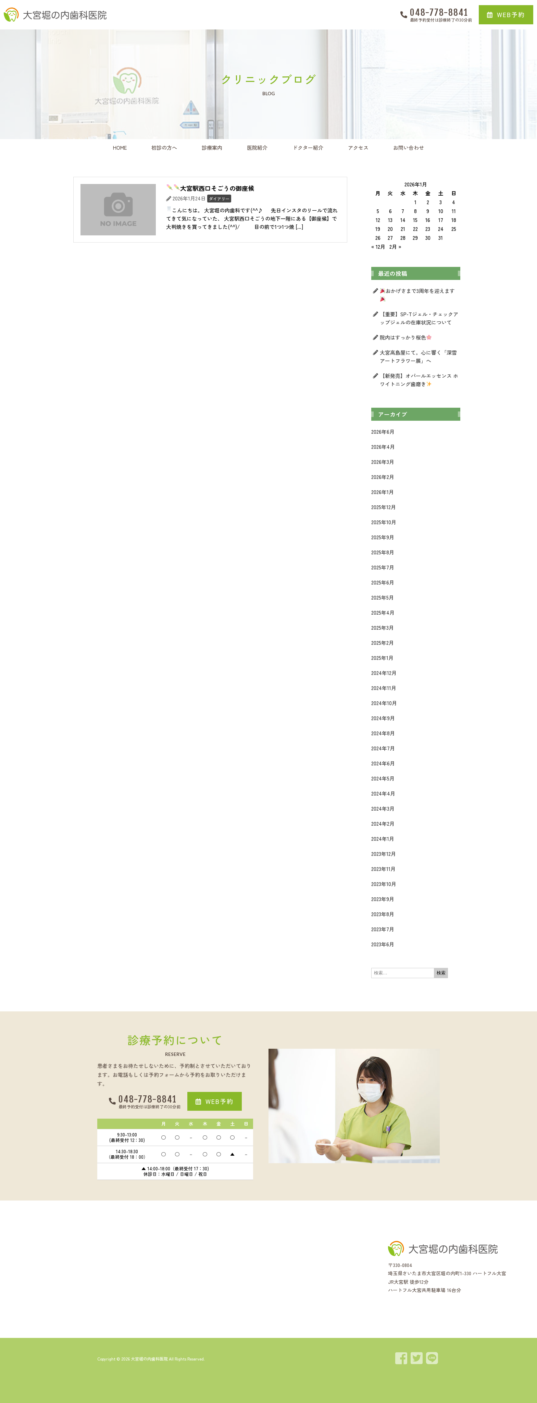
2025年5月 (382, 597)
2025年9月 (382, 537)
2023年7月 (382, 929)
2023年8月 (382, 914)
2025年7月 (382, 567)
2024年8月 (383, 733)
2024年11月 (383, 687)
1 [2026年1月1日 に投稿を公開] (415, 202)
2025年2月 (382, 642)
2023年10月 (383, 883)
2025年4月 (383, 612)
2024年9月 (383, 718)
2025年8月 (382, 552)
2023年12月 (383, 853)
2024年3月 (383, 808)
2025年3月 (382, 627)
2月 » (395, 246)
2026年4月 (383, 446)
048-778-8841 (439, 12)
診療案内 (212, 147)
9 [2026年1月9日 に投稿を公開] (427, 210)
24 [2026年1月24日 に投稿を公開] (441, 228)
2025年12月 (383, 506)
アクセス (358, 147)
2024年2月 (383, 823)
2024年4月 (383, 793)
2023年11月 (383, 868)
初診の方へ (164, 147)
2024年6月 (383, 763)
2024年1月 (382, 838)
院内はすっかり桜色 (406, 337)
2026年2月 (382, 476)
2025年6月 (382, 582)
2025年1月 (382, 657)
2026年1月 (382, 491)
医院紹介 (257, 147)
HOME (120, 147)
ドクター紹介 (307, 147)
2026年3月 (382, 461)
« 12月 (378, 246)
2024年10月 (384, 702)
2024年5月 (383, 778)
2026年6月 (383, 431)
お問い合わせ (408, 147)
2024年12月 (384, 672)
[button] (506, 14)
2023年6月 (382, 944)
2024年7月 (383, 748)
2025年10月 (383, 522)
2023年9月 (382, 898)
